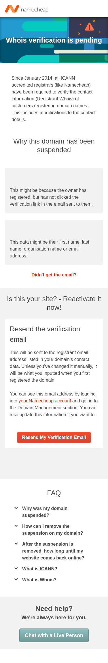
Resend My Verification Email (54, 451)
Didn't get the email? (54, 281)
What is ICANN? (39, 582)
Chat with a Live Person (54, 649)
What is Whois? (39, 593)
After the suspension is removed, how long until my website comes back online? (53, 564)
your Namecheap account (46, 407)
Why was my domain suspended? (44, 525)
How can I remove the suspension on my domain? (52, 543)
